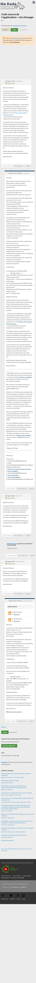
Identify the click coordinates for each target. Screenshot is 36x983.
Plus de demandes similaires (7, 840)
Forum (23, 897)
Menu (34, 2)
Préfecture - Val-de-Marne (7, 818)
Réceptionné (11, 83)
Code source (4, 897)
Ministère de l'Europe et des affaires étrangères (13, 832)
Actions (5, 29)
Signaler (28, 166)
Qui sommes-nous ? (6, 876)
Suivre (14, 30)
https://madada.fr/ (12, 471)
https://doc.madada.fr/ (14, 477)
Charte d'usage (27, 876)
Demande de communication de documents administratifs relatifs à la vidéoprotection (14, 786)
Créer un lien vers (18, 166)
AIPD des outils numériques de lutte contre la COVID (16, 793)
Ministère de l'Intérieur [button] (15, 173)
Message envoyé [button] (10, 81)
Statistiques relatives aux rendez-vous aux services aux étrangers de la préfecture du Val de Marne (17, 822)
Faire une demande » (9, 746)
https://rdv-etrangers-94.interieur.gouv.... (19, 469)
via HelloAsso (22, 887)
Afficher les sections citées (14, 712)
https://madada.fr (26, 377)
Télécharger (17, 614)
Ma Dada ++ (4, 762)
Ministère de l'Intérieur (20, 25)
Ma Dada (13, 6)
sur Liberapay (14, 887)
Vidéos (18, 897)
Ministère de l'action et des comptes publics (12, 777)
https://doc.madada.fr (24, 435)
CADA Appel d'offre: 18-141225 (10, 780)
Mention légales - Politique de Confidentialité (12, 878)
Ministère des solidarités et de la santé (11, 795)
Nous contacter (17, 876)
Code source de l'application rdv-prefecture (14, 835)
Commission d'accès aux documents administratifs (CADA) (16, 802)
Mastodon (12, 897)
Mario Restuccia (12, 543)
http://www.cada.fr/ (13, 475)
